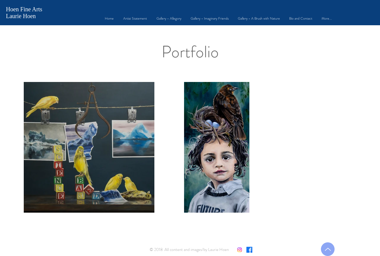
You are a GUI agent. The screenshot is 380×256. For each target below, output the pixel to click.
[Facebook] (249, 250)
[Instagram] (240, 250)
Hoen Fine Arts (24, 9)
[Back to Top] (328, 249)
